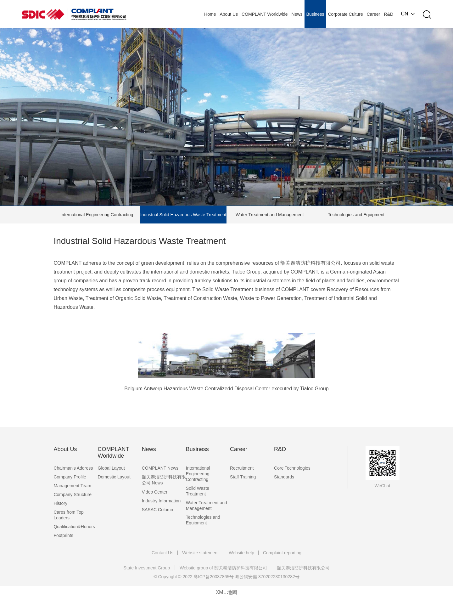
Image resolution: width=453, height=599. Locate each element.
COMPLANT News (160, 468)
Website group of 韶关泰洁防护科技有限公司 (223, 567)
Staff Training (243, 476)
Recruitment (242, 468)
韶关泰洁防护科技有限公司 (303, 567)
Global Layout (111, 468)
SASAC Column (157, 509)
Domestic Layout (114, 476)
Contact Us (162, 552)
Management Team (72, 485)
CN (404, 13)
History (60, 503)
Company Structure (72, 494)
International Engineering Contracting (96, 214)
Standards (284, 476)
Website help (241, 552)
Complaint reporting (282, 552)
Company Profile (69, 476)
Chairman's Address (73, 468)
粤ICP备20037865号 (214, 576)
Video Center (154, 491)
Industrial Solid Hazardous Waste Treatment (183, 214)
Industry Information (161, 500)
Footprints (63, 535)
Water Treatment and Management (270, 214)
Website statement (200, 552)
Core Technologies (292, 468)
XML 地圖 (227, 592)
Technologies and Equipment (356, 214)
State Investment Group (146, 567)
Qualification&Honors (74, 526)
